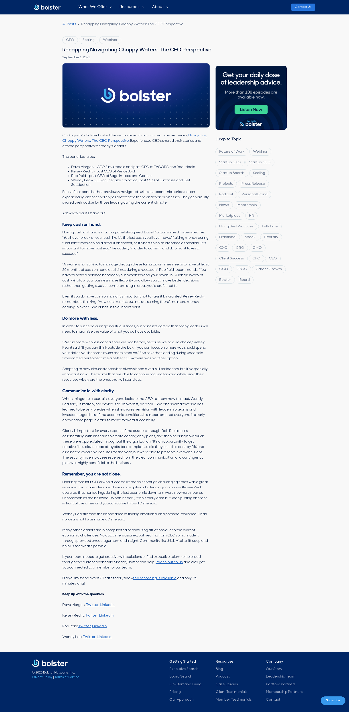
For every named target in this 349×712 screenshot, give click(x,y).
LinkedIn (107, 605)
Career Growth (269, 269)
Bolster (225, 280)
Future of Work (232, 152)
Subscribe (333, 700)
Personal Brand (255, 194)
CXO (223, 248)
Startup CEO (260, 162)
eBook (250, 237)
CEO (70, 40)
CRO (240, 248)
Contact (273, 700)
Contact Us (303, 7)
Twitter (92, 605)
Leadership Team (280, 676)
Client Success (231, 258)
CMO (257, 248)
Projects (226, 184)
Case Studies (227, 684)
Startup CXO (230, 162)
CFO (256, 258)
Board (244, 280)
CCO (223, 269)
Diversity (271, 237)
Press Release (253, 184)
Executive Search (184, 669)
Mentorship (247, 205)
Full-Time (270, 226)
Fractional (227, 237)
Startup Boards (232, 173)
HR (251, 216)
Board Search (180, 676)
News (224, 205)
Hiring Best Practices (236, 226)
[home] (47, 8)
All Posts (69, 24)
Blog (219, 669)
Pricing (175, 692)
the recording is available (155, 578)
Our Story (274, 669)
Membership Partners (284, 692)
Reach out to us (169, 562)
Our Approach (181, 700)
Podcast (226, 194)
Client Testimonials (231, 692)
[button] (95, 7)
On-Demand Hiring (185, 684)
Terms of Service (67, 677)
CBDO (242, 269)
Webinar (110, 40)
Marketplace (230, 216)
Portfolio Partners (281, 684)
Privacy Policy (42, 677)
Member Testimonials (234, 700)
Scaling (89, 40)
